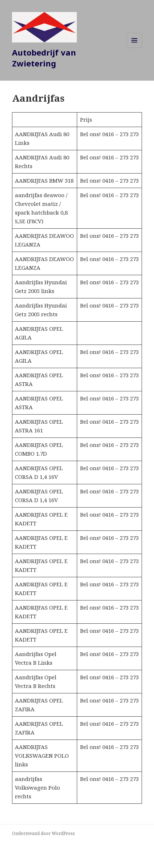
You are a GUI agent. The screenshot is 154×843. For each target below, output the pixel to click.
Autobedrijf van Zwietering (44, 58)
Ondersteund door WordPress (43, 833)
